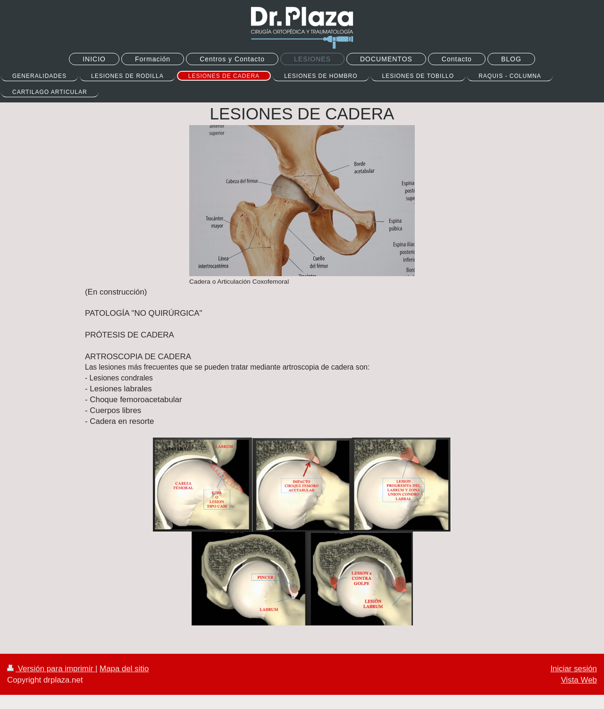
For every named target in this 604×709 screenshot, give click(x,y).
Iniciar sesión (573, 668)
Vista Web (579, 679)
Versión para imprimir (51, 668)
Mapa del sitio (124, 668)
